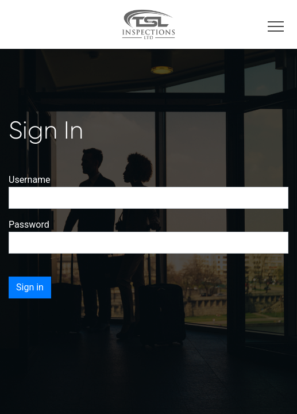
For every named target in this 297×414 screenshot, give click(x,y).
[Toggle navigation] (275, 24)
